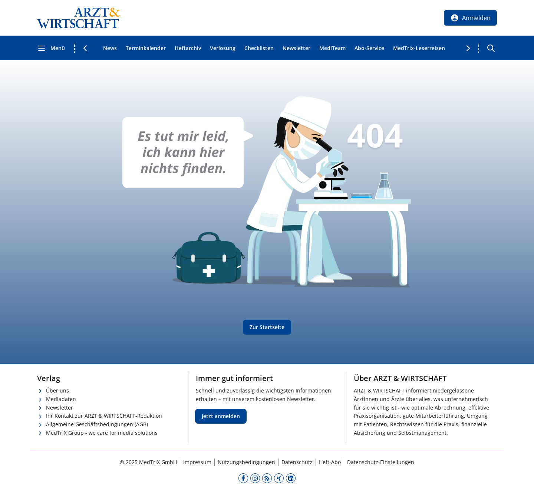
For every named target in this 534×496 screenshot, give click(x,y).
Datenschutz (297, 462)
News (110, 48)
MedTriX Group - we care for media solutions (102, 432)
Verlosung (222, 48)
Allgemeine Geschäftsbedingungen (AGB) (97, 424)
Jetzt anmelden (221, 416)
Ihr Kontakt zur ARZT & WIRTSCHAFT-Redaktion (104, 415)
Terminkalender (146, 48)
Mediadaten (61, 399)
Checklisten (259, 48)
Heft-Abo (330, 462)
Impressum (197, 462)
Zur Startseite (267, 327)
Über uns (57, 390)
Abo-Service (369, 48)
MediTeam (332, 48)
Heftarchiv (188, 48)
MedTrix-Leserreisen (419, 48)
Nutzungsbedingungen (246, 462)
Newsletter (296, 48)
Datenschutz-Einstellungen (380, 462)
